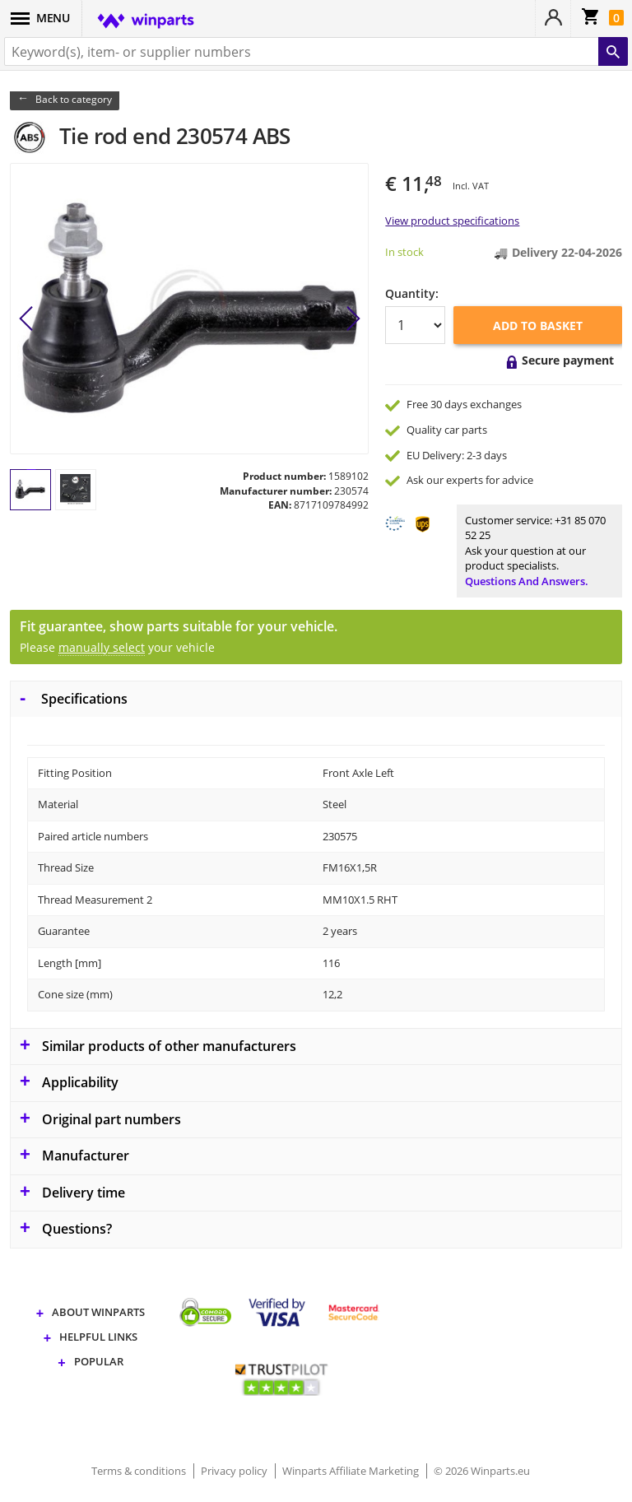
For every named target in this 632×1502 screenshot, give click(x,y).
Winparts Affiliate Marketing (351, 1470)
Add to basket (538, 325)
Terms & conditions (139, 1470)
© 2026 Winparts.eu (482, 1470)
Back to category (73, 99)
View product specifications (452, 220)
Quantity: (412, 293)
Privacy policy (235, 1470)
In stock (404, 251)
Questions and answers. (526, 581)
